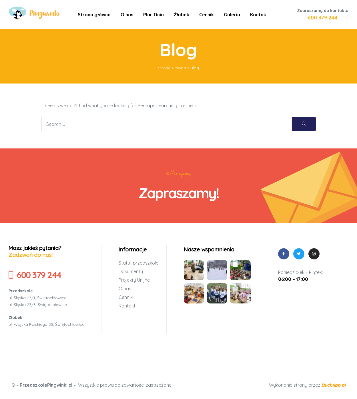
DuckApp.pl (333, 385)
